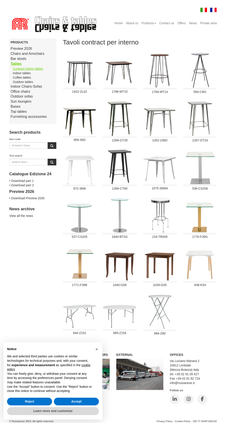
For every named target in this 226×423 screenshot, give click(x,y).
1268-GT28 (120, 140)
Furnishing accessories (29, 116)
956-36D (80, 140)
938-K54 (200, 285)
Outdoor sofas (22, 96)
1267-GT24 (200, 140)
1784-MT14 (160, 92)
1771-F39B (79, 285)
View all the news (21, 216)
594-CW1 (199, 92)
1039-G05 (160, 285)
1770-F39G (200, 236)
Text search (16, 155)
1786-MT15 (120, 91)
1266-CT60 (119, 188)
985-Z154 (119, 333)
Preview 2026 (21, 48)
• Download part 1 (21, 181)
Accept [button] (76, 401)
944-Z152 (79, 333)
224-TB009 (160, 236)
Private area (208, 23)
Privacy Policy (164, 421)
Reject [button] (29, 401)
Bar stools (18, 59)
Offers (181, 23)
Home (119, 23)
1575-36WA (160, 188)
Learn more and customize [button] (52, 411)
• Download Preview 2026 (27, 198)
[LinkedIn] (175, 399)
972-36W (79, 188)
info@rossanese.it (182, 383)
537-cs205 (79, 236)
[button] (96, 349)
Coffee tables (22, 77)
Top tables (19, 111)
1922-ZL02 (79, 91)
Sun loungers (21, 101)
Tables (16, 64)
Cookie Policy (182, 421)
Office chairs (20, 91)
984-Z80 (160, 333)
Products (148, 23)
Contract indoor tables (28, 68)
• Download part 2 (21, 185)
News (193, 23)
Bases (15, 106)
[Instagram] (188, 399)
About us (132, 23)
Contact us (166, 23)
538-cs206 (200, 188)
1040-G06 (119, 285)
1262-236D (160, 140)
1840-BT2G (120, 236)
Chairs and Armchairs (27, 53)
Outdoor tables (23, 82)
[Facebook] (202, 399)
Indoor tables (22, 73)
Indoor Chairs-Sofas (26, 86)
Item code (15, 139)
